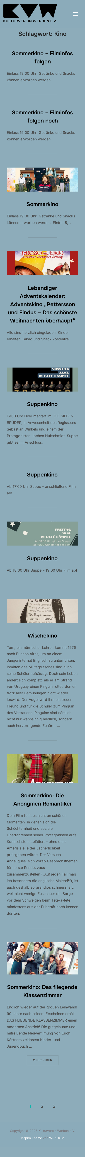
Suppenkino (42, 414)
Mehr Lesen (45, 1070)
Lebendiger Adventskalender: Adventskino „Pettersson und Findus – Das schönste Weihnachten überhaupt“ (42, 314)
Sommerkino (42, 214)
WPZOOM (56, 1148)
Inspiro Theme (31, 1148)
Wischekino (42, 645)
